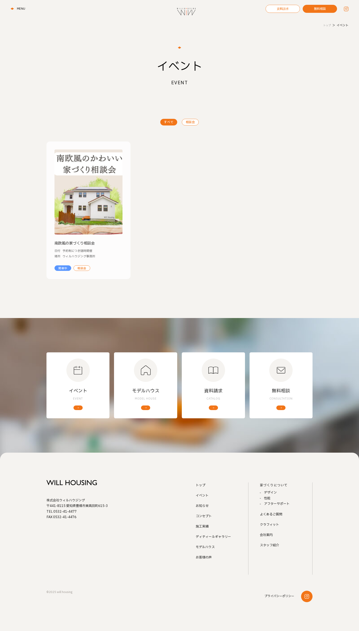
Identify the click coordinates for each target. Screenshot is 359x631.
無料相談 (320, 9)
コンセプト (204, 529)
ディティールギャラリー (213, 549)
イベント (202, 508)
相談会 (192, 122)
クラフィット (269, 537)
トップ (200, 498)
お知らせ (202, 519)
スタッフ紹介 (269, 557)
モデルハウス (205, 560)
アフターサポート (277, 516)
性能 (267, 511)
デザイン (270, 505)
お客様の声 (204, 570)
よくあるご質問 (271, 526)
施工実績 (202, 539)
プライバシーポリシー (279, 609)
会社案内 (266, 547)
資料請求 (283, 9)
